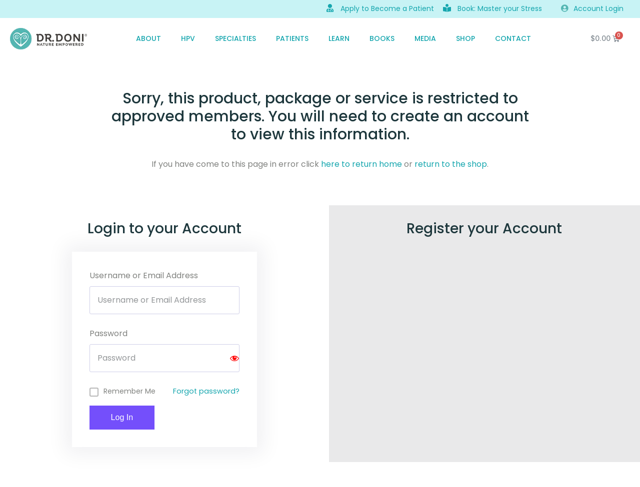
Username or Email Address (144, 275)
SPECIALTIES (235, 38)
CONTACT (513, 38)
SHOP (465, 38)
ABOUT (148, 38)
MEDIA (425, 38)
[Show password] (235, 358)
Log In (122, 417)
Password (109, 333)
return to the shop (450, 164)
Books (382, 38)
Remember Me (130, 391)
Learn (339, 38)
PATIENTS (292, 38)
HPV (188, 38)
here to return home (361, 164)
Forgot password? (206, 391)
